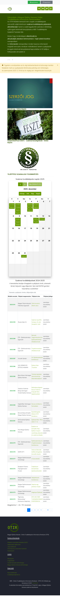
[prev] (20, 184)
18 (31, 228)
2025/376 (12, 469)
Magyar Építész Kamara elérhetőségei (17, 565)
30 (19, 253)
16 (19, 228)
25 (31, 241)
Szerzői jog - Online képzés (16, 109)
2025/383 (12, 405)
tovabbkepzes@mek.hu (13, 574)
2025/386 (12, 366)
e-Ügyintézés (10, 560)
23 (19, 241)
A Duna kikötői (36, 459)
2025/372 (12, 499)
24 (25, 241)
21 (49, 228)
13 (43, 216)
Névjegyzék (10, 558)
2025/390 (12, 322)
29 (13, 253)
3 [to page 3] (34, 510)
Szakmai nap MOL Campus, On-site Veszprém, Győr (37, 322)
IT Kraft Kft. (35, 583)
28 (49, 241)
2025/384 (12, 391)
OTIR (8, 60)
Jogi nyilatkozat (11, 546)
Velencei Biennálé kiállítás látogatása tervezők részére (37, 452)
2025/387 (12, 358)
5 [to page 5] (41, 510)
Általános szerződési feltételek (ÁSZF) (17, 542)
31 (25, 253)
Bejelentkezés (34, 2)
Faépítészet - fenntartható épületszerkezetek (37, 469)
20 (43, 228)
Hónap (22, 194)
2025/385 (12, 376)
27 (43, 241)
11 (31, 216)
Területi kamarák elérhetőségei (15, 562)
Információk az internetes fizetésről (16, 548)
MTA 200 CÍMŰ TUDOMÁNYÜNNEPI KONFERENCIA (37, 499)
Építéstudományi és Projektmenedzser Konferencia (37, 443)
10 (25, 216)
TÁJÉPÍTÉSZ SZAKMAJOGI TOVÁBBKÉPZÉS (22, 174)
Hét (28, 194)
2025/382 (12, 414)
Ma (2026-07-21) (35, 184)
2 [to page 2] (31, 510)
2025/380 (12, 431)
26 (37, 241)
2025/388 (12, 349)
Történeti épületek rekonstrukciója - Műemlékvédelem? (37, 376)
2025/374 (12, 485)
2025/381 (12, 421)
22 (13, 241)
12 (37, 216)
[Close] (57, 65)
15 (13, 228)
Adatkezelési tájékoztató (14, 544)
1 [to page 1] (28, 510)
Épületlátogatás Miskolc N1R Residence (36, 414)
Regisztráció (46, 2)
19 (37, 228)
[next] (24, 184)
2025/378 (12, 452)
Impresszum (10, 550)
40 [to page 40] (48, 510)
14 (49, 216)
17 (25, 228)
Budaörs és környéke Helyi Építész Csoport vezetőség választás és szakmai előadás (37, 431)
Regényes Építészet (37, 492)
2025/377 (12, 459)
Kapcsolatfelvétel (12, 572)
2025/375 (12, 479)
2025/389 (12, 338)
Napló (38, 194)
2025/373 (12, 492)
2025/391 (12, 304)
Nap (32, 194)
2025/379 (12, 443)
